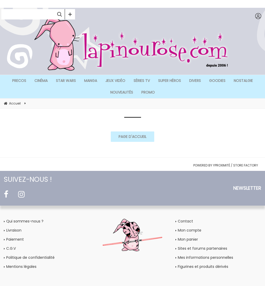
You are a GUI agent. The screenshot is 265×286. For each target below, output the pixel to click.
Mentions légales (21, 266)
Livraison (13, 230)
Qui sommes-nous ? (24, 221)
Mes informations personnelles (205, 257)
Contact (185, 221)
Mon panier (188, 239)
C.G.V (11, 248)
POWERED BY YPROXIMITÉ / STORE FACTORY (225, 165)
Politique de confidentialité (30, 257)
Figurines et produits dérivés (203, 266)
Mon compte (189, 230)
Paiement (15, 239)
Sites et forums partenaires (202, 248)
